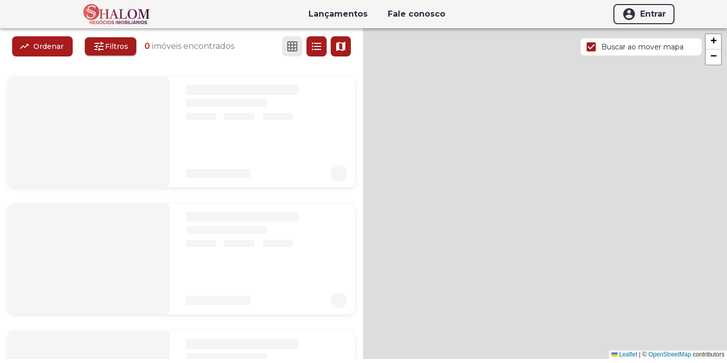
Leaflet (624, 354)
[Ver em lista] (316, 46)
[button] (713, 41)
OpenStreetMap (669, 354)
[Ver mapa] (341, 46)
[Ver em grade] (292, 46)
